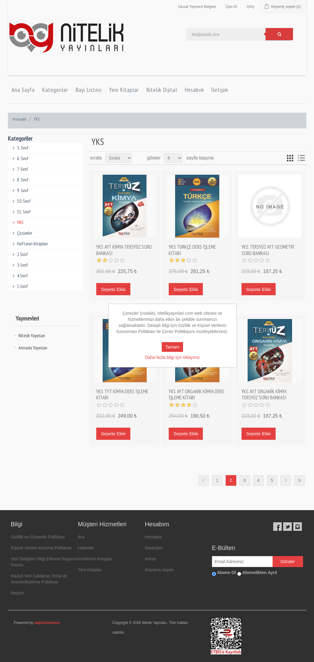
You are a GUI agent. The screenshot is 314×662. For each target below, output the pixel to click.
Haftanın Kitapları (29, 244)
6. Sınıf (20, 158)
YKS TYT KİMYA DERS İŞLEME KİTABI (122, 394)
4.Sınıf (19, 275)
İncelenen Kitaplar (95, 558)
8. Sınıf (20, 180)
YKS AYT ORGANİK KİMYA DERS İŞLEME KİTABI (196, 394)
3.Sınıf (19, 265)
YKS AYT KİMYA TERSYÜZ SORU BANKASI (124, 250)
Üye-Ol (231, 7)
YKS (17, 222)
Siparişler (154, 547)
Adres (150, 558)
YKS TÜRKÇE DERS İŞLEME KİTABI (192, 250)
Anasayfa (19, 119)
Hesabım (194, 89)
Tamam (172, 347)
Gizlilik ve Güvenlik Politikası (38, 536)
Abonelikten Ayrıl (259, 572)
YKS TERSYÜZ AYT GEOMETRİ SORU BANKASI (268, 250)
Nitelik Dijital (161, 89)
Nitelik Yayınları (32, 335)
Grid (290, 158)
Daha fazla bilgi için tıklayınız (172, 357)
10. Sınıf (21, 201)
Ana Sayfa (23, 89)
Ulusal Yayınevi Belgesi (197, 7)
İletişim (219, 89)
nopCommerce (47, 623)
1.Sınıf (19, 286)
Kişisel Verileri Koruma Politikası (41, 547)
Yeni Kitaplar (124, 89)
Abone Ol (226, 572)
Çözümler (22, 233)
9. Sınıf (20, 190)
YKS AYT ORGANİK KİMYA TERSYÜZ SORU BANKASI (264, 394)
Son (299, 480)
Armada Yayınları (33, 348)
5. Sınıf (20, 148)
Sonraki (285, 480)
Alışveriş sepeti (159, 569)
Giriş (250, 7)
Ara (81, 536)
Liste (301, 158)
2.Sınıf (19, 254)
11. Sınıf (21, 212)
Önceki (203, 480)
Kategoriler (55, 89)
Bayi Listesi (89, 89)
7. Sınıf (20, 169)
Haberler (86, 547)
